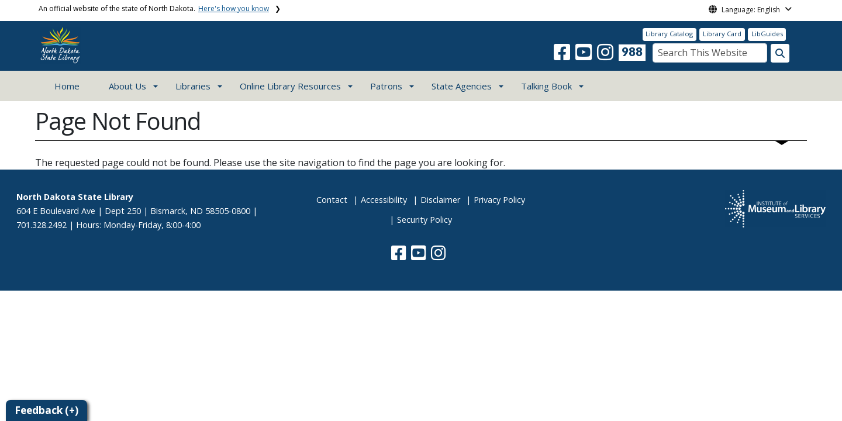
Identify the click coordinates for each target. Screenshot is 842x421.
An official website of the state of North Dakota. (154, 8)
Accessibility (384, 199)
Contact (331, 199)
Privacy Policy (499, 199)
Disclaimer (440, 199)
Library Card (722, 33)
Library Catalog (669, 33)
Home (67, 86)
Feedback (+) (46, 410)
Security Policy (424, 219)
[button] (563, 55)
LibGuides (767, 33)
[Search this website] (780, 53)
